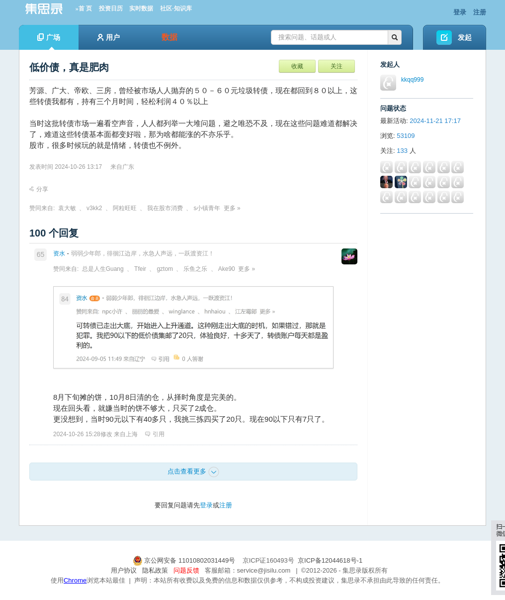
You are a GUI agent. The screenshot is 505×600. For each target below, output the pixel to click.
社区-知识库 (176, 8)
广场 (48, 41)
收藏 (297, 66)
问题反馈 (186, 570)
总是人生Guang (103, 268)
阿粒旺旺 (125, 208)
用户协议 (124, 570)
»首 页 (84, 8)
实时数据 (141, 8)
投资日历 (111, 8)
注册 (479, 12)
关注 (336, 66)
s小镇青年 (206, 208)
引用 (155, 434)
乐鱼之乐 (195, 268)
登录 (459, 12)
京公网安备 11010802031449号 (185, 560)
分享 (38, 189)
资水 (59, 253)
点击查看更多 (193, 472)
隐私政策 (155, 570)
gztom (165, 268)
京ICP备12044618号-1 (330, 560)
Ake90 (226, 268)
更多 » (232, 208)
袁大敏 (67, 208)
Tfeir (140, 268)
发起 (465, 37)
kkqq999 (412, 79)
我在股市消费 (165, 208)
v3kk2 (94, 208)
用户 (108, 37)
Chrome (75, 580)
